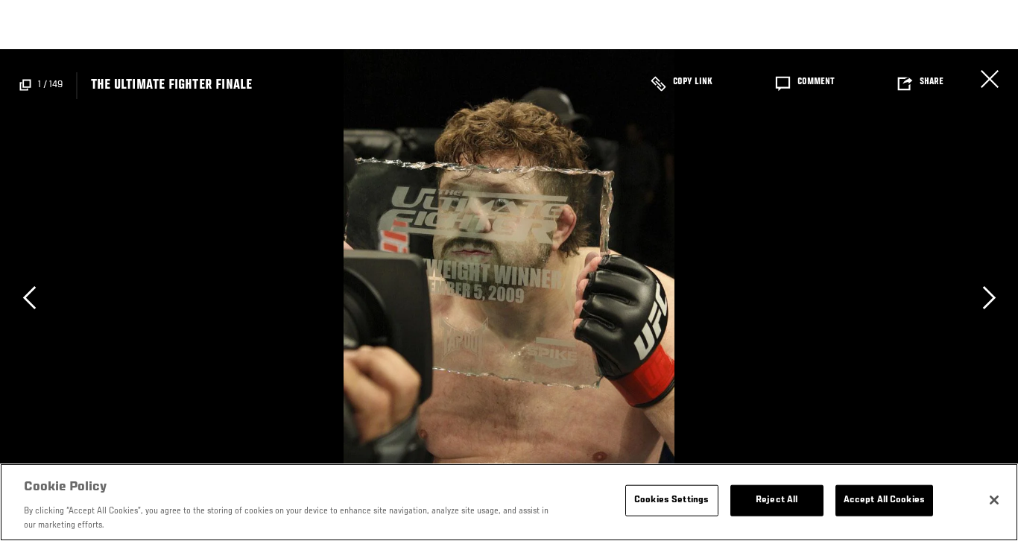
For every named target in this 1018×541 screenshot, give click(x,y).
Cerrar (990, 79)
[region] (509, 502)
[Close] (994, 500)
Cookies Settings (671, 500)
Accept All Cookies (884, 500)
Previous (29, 297)
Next (989, 297)
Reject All (776, 500)
